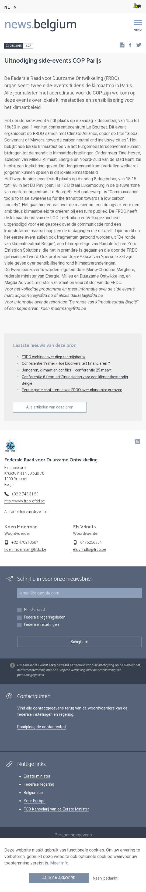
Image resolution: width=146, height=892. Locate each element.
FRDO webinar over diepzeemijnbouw (53, 357)
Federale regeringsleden (44, 617)
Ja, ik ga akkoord (58, 878)
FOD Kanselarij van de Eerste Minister (56, 809)
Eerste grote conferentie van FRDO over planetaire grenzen (72, 390)
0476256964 (91, 542)
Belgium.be (33, 792)
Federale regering (39, 784)
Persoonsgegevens (73, 834)
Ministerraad (34, 610)
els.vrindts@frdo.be (89, 549)
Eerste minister (37, 776)
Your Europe (35, 800)
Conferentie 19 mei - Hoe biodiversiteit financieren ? (66, 363)
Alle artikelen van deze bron (49, 407)
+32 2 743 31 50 (25, 494)
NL (7, 7)
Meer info (59, 863)
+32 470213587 (25, 542)
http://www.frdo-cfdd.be (24, 501)
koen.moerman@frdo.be (25, 549)
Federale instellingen (41, 625)
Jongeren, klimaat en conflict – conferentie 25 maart (67, 370)
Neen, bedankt (105, 878)
